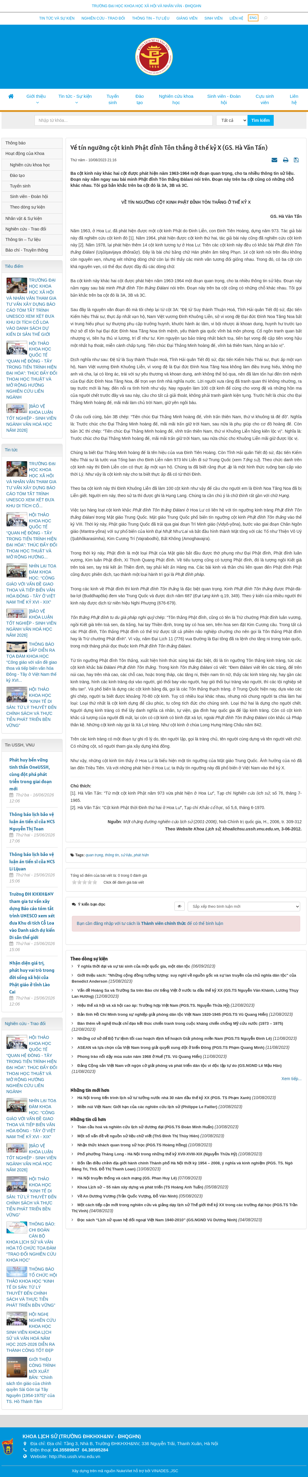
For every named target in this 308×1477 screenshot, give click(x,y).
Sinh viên (214, 18)
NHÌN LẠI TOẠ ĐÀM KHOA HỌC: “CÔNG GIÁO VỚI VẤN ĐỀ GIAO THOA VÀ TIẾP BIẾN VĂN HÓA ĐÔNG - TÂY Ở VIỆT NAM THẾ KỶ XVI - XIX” (31, 584)
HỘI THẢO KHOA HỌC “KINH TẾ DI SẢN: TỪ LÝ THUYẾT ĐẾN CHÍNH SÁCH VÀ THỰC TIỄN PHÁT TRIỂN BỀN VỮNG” (31, 707)
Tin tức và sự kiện (56, 18)
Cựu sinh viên (265, 99)
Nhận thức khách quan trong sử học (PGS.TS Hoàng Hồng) (132, 1145)
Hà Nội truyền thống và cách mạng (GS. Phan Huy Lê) (127, 1178)
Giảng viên (186, 18)
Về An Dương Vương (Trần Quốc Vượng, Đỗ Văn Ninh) (127, 1196)
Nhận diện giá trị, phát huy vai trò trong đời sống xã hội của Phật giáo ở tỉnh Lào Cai (31, 977)
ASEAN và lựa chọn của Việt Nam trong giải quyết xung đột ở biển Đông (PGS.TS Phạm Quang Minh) (170, 1047)
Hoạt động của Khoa (24, 153)
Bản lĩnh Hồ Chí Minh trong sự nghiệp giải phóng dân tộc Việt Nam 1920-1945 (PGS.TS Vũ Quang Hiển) (172, 1014)
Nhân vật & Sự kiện (23, 218)
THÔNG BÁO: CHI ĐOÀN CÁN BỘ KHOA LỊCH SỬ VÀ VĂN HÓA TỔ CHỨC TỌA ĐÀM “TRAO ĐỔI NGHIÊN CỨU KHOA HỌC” (31, 1242)
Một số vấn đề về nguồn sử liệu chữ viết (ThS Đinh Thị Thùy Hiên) (138, 1136)
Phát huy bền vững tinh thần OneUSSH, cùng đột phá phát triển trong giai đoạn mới (30, 774)
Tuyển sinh (112, 99)
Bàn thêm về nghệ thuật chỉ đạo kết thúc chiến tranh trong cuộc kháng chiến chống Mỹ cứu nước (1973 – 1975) (180, 1023)
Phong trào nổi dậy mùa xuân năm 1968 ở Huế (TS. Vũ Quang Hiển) (139, 1056)
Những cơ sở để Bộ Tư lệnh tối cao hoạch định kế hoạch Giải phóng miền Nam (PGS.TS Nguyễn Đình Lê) (174, 1038)
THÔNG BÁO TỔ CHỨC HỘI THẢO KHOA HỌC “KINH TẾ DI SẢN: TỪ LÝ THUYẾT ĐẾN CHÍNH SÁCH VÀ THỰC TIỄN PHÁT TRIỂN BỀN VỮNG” (31, 1287)
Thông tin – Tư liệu (150, 18)
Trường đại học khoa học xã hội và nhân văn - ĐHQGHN (146, 6)
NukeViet (124, 1471)
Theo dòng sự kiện (27, 207)
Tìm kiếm (260, 120)
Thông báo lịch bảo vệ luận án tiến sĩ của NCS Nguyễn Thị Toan (32, 821)
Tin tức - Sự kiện (75, 96)
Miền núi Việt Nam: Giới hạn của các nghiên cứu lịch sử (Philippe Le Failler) (147, 1107)
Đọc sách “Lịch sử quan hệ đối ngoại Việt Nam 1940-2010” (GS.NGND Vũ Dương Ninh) (157, 1220)
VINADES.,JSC (164, 1471)
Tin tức (11, 449)
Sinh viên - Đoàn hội (224, 99)
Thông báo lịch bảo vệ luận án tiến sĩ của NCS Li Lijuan (32, 861)
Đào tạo (140, 99)
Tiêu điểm (14, 266)
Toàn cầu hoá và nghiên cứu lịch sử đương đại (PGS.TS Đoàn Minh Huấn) (145, 1127)
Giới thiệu (36, 96)
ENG (253, 18)
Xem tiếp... (292, 1078)
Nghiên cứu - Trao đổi (103, 18)
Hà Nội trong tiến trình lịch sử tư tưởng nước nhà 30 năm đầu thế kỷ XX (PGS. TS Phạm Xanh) (164, 1097)
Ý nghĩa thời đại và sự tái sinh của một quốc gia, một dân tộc (133, 966)
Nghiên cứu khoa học (176, 99)
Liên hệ (236, 18)
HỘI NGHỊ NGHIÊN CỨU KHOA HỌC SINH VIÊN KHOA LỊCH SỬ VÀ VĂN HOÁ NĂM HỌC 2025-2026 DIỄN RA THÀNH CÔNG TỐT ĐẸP (31, 1332)
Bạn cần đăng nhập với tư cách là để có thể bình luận (150, 923)
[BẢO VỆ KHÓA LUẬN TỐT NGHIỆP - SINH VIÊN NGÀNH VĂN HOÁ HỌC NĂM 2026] (31, 418)
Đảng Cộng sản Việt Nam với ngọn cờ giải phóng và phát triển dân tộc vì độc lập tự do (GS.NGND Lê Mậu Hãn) (179, 1065)
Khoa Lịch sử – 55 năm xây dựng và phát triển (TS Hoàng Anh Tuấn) (140, 1187)
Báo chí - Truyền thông (26, 250)
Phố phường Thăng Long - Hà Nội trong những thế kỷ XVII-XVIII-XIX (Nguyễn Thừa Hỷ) (157, 1154)
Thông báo (15, 143)
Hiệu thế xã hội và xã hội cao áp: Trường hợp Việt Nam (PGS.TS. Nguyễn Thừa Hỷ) (153, 1005)
